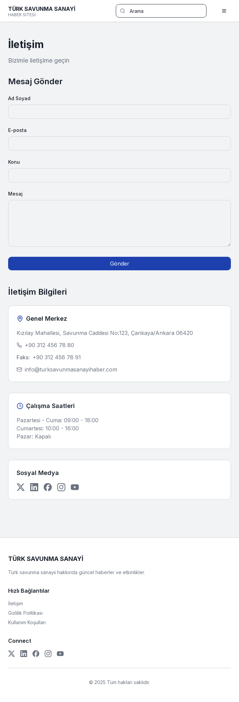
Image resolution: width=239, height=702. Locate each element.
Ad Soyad (19, 98)
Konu (14, 162)
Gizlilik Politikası (25, 613)
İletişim (15, 603)
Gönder (119, 263)
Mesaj (15, 194)
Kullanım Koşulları (27, 622)
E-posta (17, 130)
